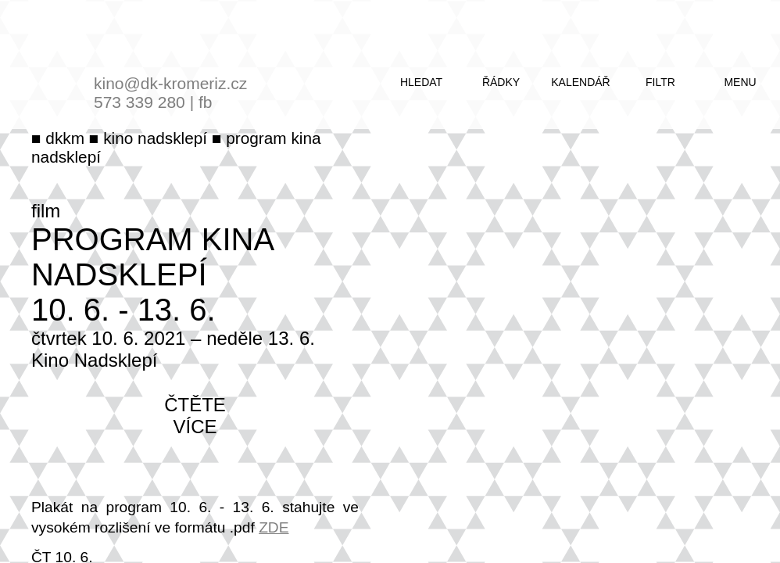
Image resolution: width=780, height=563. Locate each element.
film (45, 210)
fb (206, 102)
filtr (660, 82)
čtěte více (195, 415)
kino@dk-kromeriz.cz (170, 83)
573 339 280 (139, 102)
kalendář (580, 82)
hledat (421, 82)
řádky (501, 82)
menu (740, 82)
